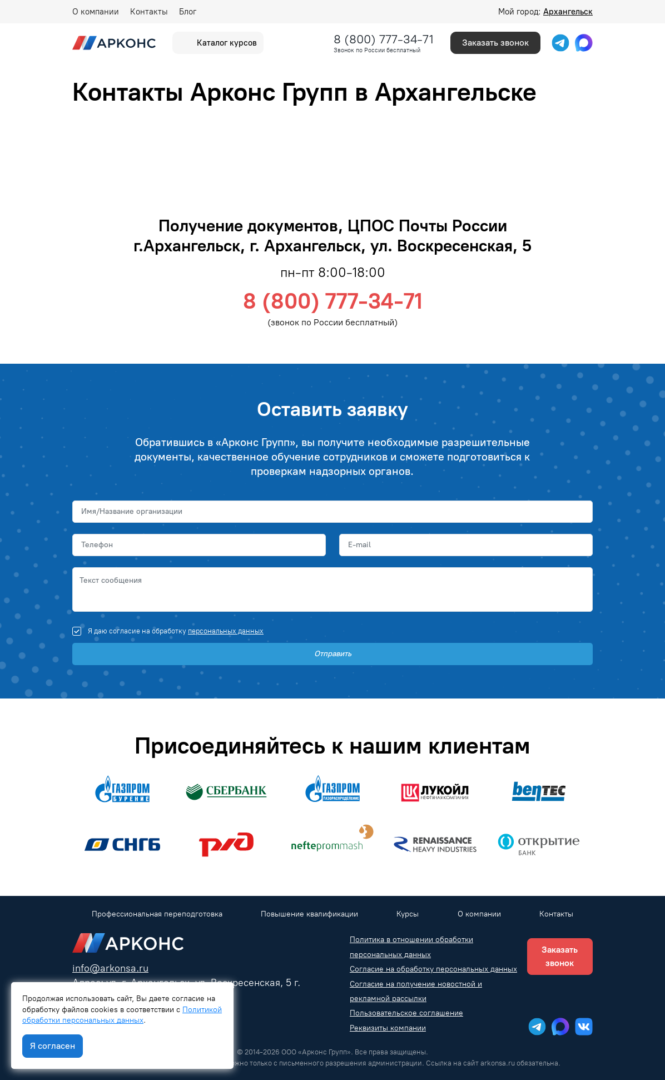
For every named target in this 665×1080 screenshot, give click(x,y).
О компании (95, 12)
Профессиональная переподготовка (157, 914)
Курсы (407, 914)
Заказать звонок (495, 42)
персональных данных (226, 631)
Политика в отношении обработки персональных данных (411, 947)
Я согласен (52, 1046)
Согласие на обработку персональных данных (433, 969)
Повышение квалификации (309, 914)
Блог (187, 12)
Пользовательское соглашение (406, 1013)
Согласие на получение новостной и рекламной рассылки (416, 991)
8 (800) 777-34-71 (384, 39)
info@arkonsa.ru (110, 968)
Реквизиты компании (388, 1028)
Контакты (149, 12)
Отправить (332, 653)
